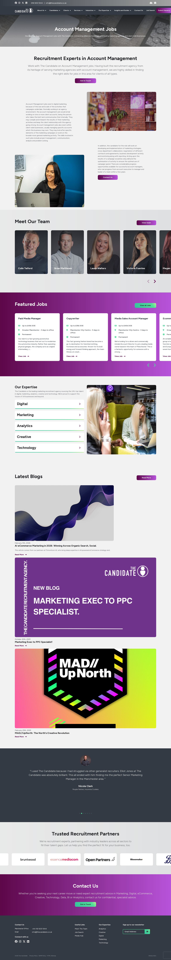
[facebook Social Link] (16, 3)
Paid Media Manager (29, 318)
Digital (101, 936)
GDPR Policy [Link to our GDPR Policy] (42, 956)
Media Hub (79, 936)
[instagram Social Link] (19, 3)
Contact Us (138, 10)
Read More (146, 478)
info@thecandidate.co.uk (56, 3)
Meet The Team (81, 929)
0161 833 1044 (37, 3)
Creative (102, 932)
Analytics (102, 929)
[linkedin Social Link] (26, 3)
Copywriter (72, 318)
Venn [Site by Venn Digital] (154, 956)
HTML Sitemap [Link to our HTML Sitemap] (51, 956)
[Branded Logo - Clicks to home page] (24, 10)
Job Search (150, 10)
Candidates (54, 10)
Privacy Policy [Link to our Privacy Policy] (33, 956)
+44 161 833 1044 (39, 929)
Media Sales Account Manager (131, 318)
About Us (41, 10)
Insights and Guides (122, 10)
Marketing (103, 939)
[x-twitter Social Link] (23, 3)
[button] (154, 281)
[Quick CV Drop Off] (151, 3)
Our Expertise (104, 10)
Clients (66, 10)
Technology (103, 943)
